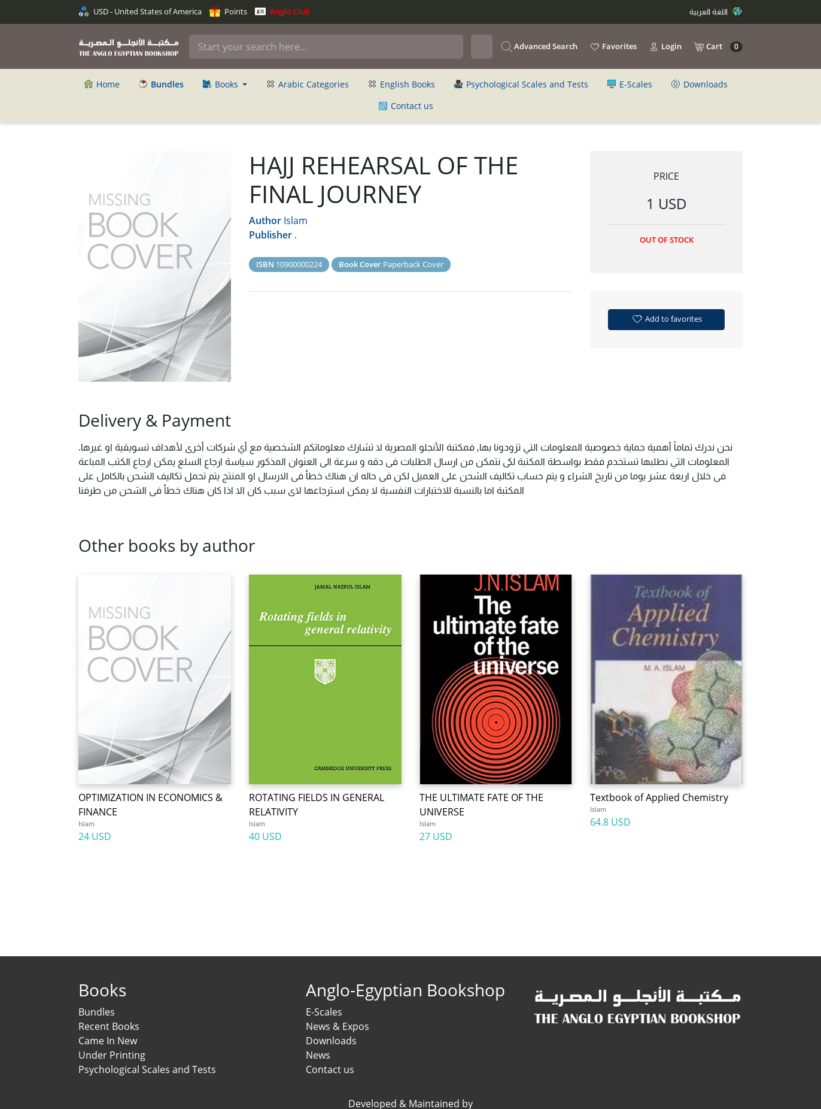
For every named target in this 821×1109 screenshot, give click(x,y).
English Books (401, 84)
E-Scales (629, 84)
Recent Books (108, 1026)
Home (102, 84)
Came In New (107, 1040)
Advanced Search (539, 47)
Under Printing (111, 1055)
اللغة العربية (716, 11)
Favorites (613, 47)
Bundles (96, 1012)
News (318, 1055)
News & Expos (337, 1026)
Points (228, 11)
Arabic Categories (307, 84)
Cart (718, 47)
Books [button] (222, 84)
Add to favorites (666, 319)
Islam (296, 220)
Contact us (406, 105)
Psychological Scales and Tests (521, 84)
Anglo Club (282, 11)
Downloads (699, 84)
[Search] (326, 47)
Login (665, 47)
